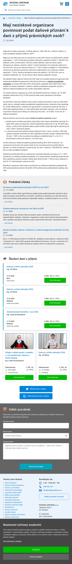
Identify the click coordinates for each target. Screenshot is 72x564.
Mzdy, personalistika (12, 495)
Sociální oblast (10, 512)
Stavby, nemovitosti (12, 517)
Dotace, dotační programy (14, 485)
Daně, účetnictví (11, 483)
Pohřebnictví (9, 507)
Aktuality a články (14, 18)
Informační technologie (13, 490)
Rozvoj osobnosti (11, 510)
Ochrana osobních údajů (14, 505)
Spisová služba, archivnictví (15, 515)
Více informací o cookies (12, 541)
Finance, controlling (12, 488)
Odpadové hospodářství (13, 502)
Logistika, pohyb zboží (13, 493)
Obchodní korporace (12, 500)
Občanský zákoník (11, 497)
